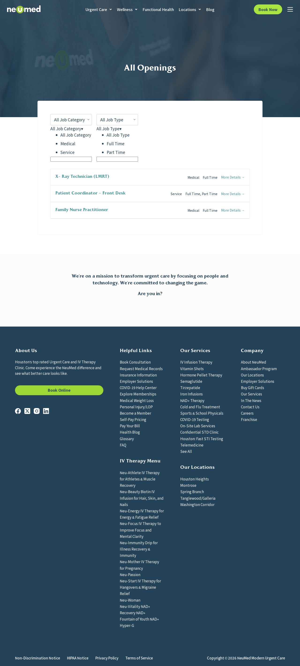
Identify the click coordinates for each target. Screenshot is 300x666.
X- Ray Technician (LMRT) (82, 176)
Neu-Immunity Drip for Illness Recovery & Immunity (139, 549)
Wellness (127, 9)
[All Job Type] (117, 119)
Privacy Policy (106, 658)
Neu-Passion (130, 574)
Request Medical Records (141, 368)
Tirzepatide (190, 387)
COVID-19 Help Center (138, 387)
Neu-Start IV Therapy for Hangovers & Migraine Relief (140, 587)
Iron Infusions (191, 393)
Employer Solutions (136, 381)
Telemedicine (191, 444)
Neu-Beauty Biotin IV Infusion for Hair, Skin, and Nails (142, 498)
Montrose (188, 485)
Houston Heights (194, 478)
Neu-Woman (130, 600)
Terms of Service (139, 658)
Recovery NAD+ (133, 612)
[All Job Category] (71, 119)
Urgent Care (99, 9)
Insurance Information (138, 374)
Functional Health (158, 9)
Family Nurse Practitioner (81, 209)
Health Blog (130, 432)
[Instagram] (37, 411)
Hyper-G (127, 625)
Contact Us (250, 406)
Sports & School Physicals (201, 413)
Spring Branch (192, 491)
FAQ (123, 444)
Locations (190, 9)
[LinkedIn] (46, 411)
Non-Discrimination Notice (37, 658)
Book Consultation (135, 362)
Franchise (249, 419)
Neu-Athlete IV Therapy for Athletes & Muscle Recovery (140, 479)
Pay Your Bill (130, 425)
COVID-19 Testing (194, 419)
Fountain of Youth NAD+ (139, 618)
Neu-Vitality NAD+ (135, 606)
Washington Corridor (197, 504)
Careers (247, 413)
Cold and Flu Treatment (200, 406)
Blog (210, 9)
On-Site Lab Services (197, 425)
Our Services (251, 393)
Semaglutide (191, 381)
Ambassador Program (259, 368)
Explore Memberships (138, 393)
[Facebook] (18, 411)
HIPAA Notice (77, 658)
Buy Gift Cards (252, 387)
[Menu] (290, 9)
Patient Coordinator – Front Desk (90, 193)
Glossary (127, 438)
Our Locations (252, 374)
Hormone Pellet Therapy (201, 374)
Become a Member (135, 413)
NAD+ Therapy (192, 400)
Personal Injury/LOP (136, 406)
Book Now (268, 9)
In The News (251, 400)
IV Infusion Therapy (196, 362)
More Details (233, 177)
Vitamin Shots (192, 368)
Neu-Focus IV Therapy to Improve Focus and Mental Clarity (140, 530)
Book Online (59, 390)
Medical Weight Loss (137, 400)
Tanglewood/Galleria (197, 498)
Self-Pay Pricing (133, 419)
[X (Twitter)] (27, 411)
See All (186, 451)
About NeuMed (253, 362)
